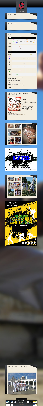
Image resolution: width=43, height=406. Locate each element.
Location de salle (34, 5)
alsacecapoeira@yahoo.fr (20, 114)
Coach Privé (31, 5)
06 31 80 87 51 (24, 114)
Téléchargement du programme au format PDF (12, 113)
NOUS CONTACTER (21, 400)
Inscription (9, 43)
